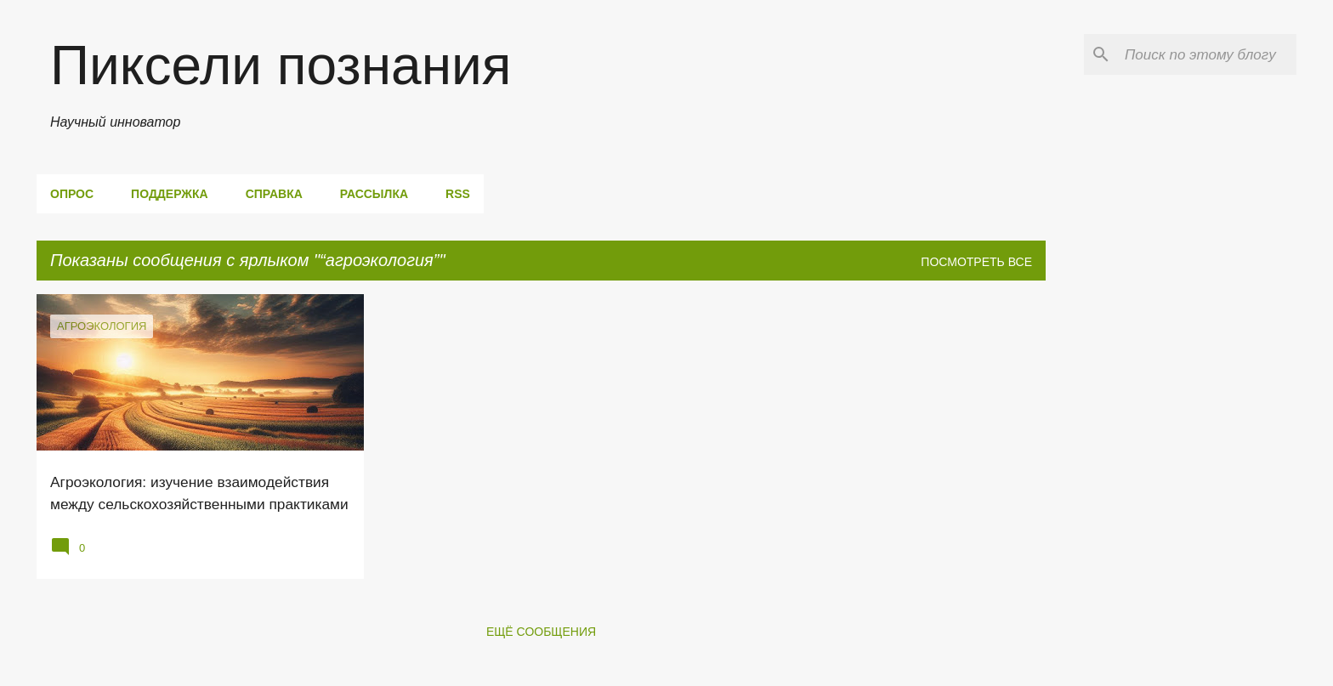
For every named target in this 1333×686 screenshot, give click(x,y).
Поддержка (169, 194)
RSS (457, 194)
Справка (274, 194)
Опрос (72, 194)
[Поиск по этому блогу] (1207, 54)
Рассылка (374, 194)
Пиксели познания (280, 65)
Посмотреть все (976, 262)
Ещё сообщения (541, 631)
